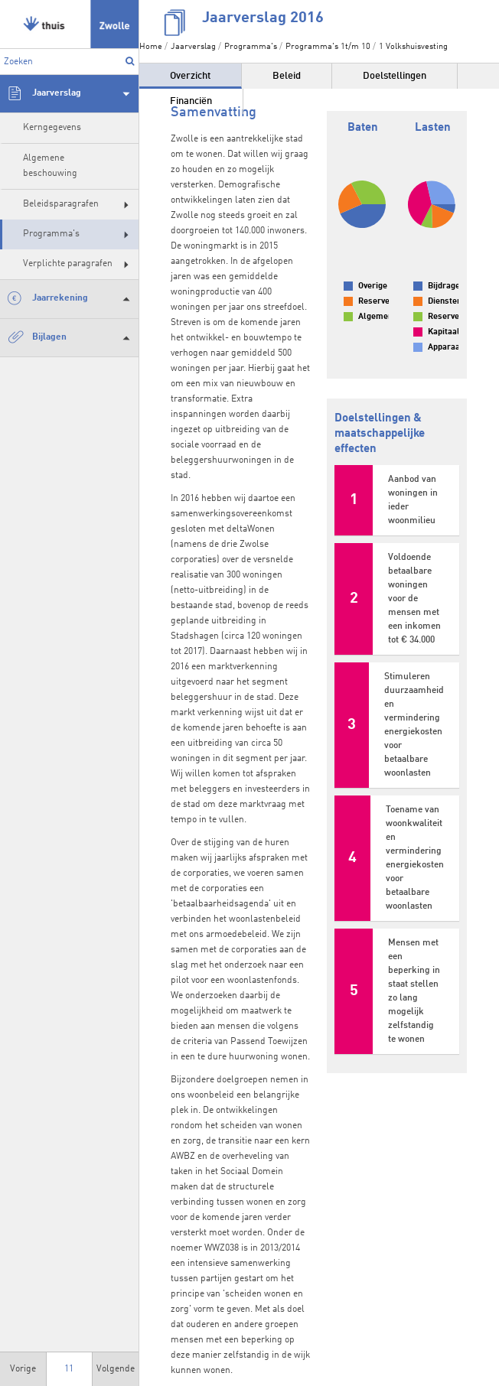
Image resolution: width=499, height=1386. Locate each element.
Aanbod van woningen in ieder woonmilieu (413, 500)
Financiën (191, 101)
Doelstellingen (394, 76)
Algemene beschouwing (50, 165)
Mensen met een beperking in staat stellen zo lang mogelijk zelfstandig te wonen (414, 991)
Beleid (286, 76)
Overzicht (190, 76)
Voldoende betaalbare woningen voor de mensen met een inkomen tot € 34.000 (414, 599)
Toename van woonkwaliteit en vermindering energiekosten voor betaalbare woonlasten (415, 858)
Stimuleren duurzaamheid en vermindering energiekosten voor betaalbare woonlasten (414, 725)
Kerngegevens (52, 127)
